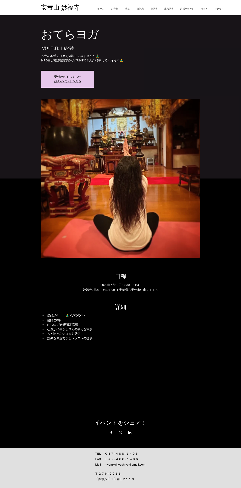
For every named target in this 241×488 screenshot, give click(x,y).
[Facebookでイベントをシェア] (111, 432)
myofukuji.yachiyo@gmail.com (125, 464)
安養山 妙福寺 (60, 7)
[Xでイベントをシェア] (120, 432)
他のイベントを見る (67, 81)
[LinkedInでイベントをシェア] (130, 432)
